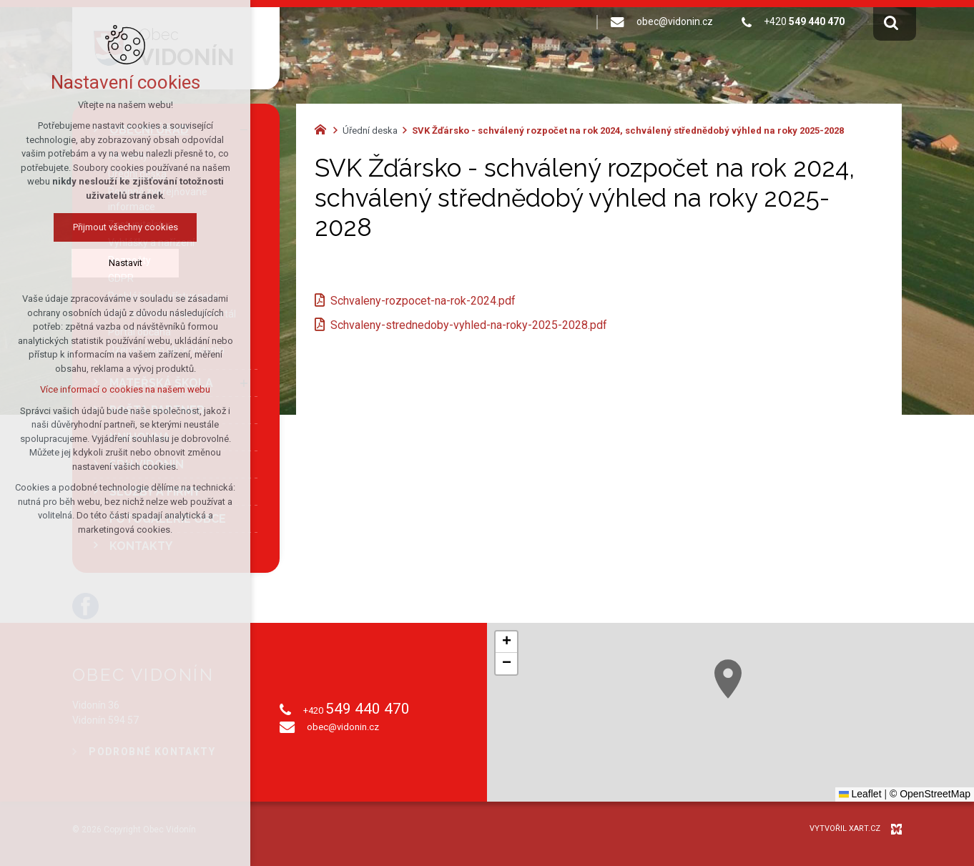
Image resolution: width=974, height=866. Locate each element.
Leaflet (860, 793)
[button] (728, 679)
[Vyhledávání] (891, 22)
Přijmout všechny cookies (125, 227)
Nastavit (125, 262)
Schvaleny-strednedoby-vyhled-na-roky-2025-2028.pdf (468, 325)
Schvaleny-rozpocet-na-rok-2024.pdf (423, 300)
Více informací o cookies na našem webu (125, 389)
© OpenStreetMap (930, 793)
